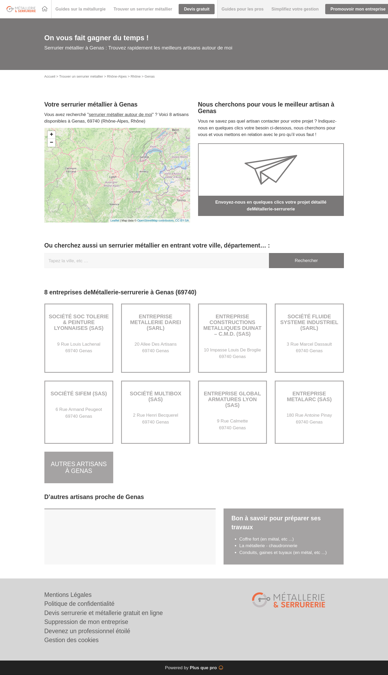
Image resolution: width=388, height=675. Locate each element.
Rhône (136, 76)
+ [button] (51, 135)
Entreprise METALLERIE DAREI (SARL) (155, 322)
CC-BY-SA (182, 220)
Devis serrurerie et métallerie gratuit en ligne (103, 612)
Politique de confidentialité (79, 603)
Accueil (49, 76)
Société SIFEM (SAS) (79, 393)
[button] (80, 9)
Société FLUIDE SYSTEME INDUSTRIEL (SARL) (309, 322)
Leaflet (115, 220)
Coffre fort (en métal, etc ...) (266, 539)
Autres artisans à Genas (79, 467)
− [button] (51, 143)
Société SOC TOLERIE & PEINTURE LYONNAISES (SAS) (79, 322)
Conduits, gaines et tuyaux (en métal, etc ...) (283, 552)
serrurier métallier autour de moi (120, 114)
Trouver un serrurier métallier (81, 76)
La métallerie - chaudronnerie (268, 545)
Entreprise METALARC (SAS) (309, 396)
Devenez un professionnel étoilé (87, 631)
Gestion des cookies (71, 640)
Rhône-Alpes (117, 76)
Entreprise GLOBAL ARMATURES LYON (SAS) (232, 399)
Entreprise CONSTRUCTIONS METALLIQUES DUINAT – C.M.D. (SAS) (232, 325)
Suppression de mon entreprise (86, 621)
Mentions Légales (68, 594)
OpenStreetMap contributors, (156, 220)
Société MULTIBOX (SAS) (155, 396)
